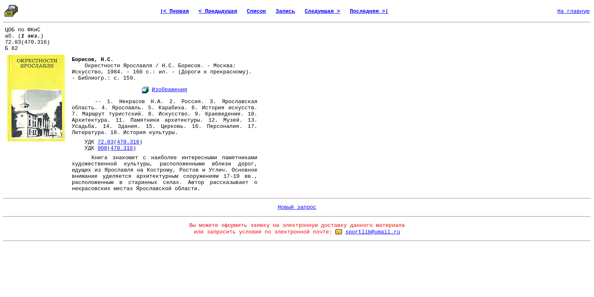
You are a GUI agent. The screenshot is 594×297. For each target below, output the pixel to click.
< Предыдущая (217, 11)
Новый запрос (297, 207)
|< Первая (174, 11)
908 (102, 148)
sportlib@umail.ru (372, 232)
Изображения (169, 90)
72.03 (105, 142)
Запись (285, 11)
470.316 (128, 142)
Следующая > (322, 11)
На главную (573, 11)
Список (256, 11)
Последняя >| (369, 11)
